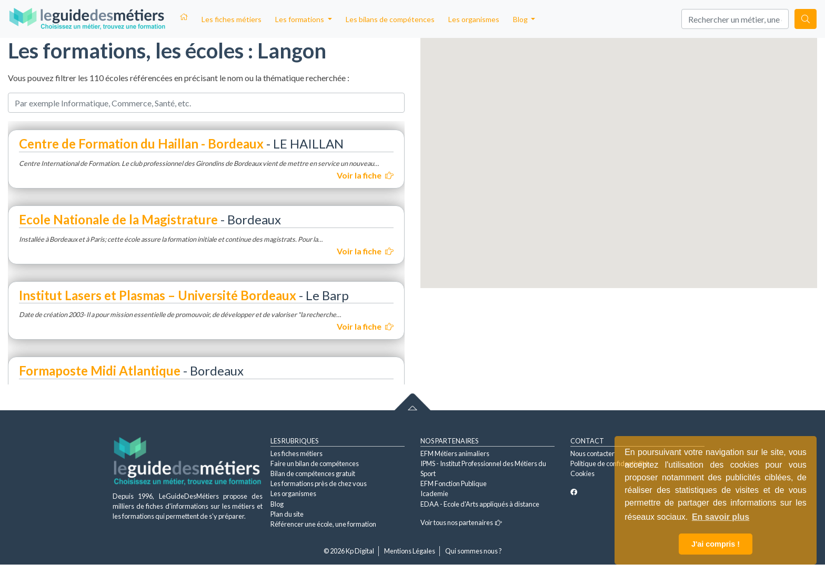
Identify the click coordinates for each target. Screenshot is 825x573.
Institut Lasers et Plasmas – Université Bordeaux (157, 295)
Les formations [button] (300, 19)
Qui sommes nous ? (473, 551)
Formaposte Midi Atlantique (99, 370)
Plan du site (287, 514)
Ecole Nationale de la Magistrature (118, 219)
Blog (277, 504)
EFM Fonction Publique (453, 483)
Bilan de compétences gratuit (312, 473)
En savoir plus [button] (720, 516)
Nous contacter (592, 453)
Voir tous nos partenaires (461, 522)
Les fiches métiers (231, 19)
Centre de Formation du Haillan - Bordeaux (141, 143)
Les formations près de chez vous (318, 483)
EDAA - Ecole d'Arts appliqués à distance (479, 504)
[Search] (735, 19)
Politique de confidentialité (609, 463)
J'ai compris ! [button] (715, 544)
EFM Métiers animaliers (454, 453)
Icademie (434, 493)
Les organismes (473, 19)
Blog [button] (521, 19)
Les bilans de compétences (390, 19)
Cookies (582, 473)
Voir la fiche (365, 175)
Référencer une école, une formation (323, 524)
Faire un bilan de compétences (314, 463)
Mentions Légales (409, 551)
